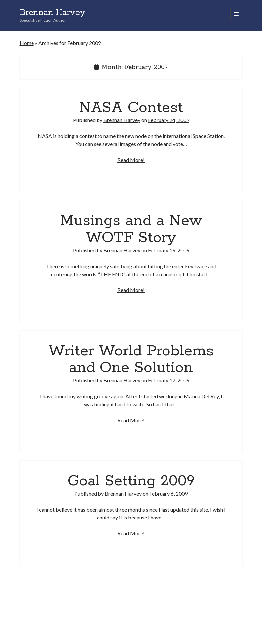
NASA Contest (131, 107)
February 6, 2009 (168, 493)
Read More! (131, 160)
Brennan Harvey (52, 12)
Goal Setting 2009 (131, 481)
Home (27, 43)
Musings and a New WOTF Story (131, 229)
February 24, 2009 (168, 120)
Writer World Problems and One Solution (131, 359)
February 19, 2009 (168, 250)
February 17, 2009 (168, 380)
